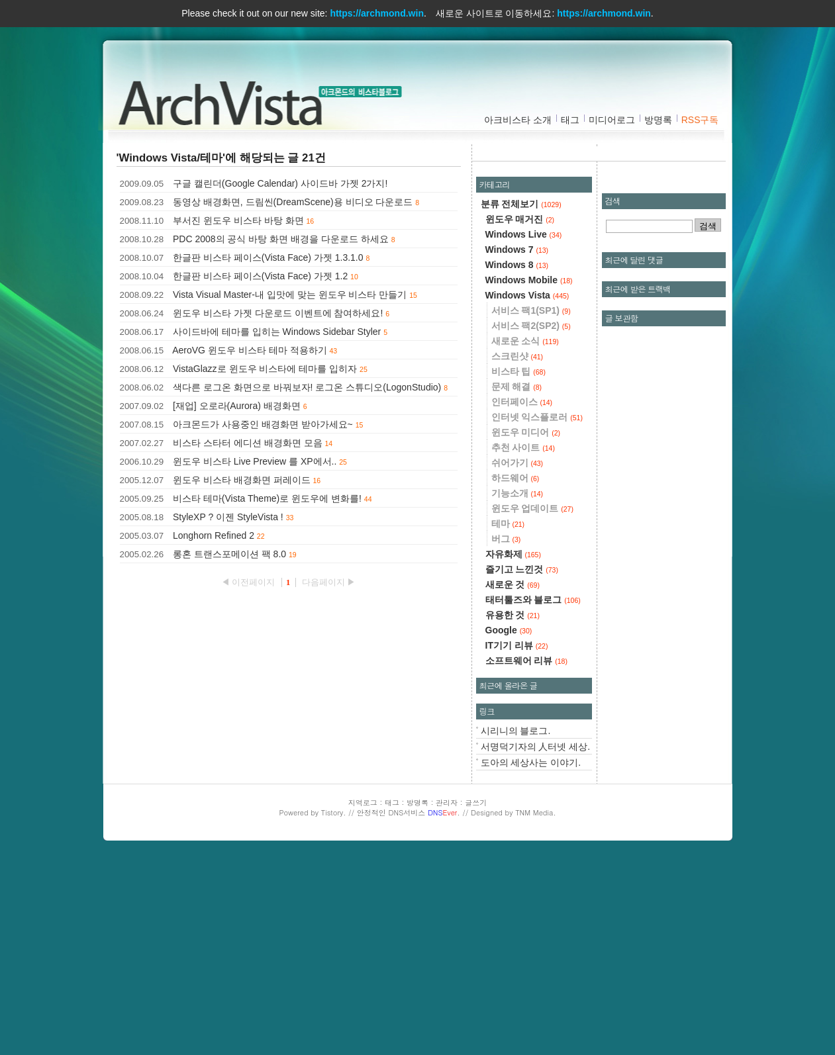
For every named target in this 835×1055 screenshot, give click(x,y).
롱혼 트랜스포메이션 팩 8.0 (229, 554)
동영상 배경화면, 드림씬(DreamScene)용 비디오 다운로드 (293, 202)
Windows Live (523, 429)
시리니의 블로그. (516, 925)
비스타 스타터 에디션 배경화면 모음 (247, 442)
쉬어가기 (517, 657)
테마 (508, 718)
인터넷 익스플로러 (537, 611)
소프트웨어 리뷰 (526, 855)
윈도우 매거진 (520, 413)
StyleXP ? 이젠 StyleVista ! (228, 517)
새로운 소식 (525, 535)
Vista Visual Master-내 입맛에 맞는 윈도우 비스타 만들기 (290, 294)
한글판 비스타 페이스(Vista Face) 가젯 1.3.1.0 (268, 257)
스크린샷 (517, 550)
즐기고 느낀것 (521, 763)
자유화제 (513, 748)
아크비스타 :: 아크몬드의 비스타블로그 (225, 100)
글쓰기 (476, 997)
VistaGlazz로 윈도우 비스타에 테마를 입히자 (265, 368)
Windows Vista (527, 489)
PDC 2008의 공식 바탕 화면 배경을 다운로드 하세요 (281, 239)
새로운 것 (512, 779)
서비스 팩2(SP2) (531, 520)
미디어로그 (612, 120)
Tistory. (333, 1007)
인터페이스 (522, 596)
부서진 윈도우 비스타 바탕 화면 (238, 220)
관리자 (447, 997)
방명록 (658, 120)
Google (508, 824)
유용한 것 (512, 809)
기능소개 (517, 687)
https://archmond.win (377, 13)
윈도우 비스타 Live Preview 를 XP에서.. (254, 461)
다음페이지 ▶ (329, 582)
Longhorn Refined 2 (213, 535)
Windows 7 (517, 444)
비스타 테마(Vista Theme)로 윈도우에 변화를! (267, 498)
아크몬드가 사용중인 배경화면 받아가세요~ (263, 424)
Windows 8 (517, 459)
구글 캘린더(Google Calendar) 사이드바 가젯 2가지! (280, 183)
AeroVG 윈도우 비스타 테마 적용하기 (249, 350)
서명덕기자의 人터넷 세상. (536, 941)
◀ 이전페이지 (249, 582)
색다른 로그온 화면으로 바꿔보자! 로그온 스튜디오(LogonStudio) (307, 387)
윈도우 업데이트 (532, 703)
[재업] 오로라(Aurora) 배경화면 (237, 405)
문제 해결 (516, 581)
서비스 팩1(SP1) (531, 505)
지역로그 (362, 997)
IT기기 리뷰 (516, 840)
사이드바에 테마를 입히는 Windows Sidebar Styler (277, 331)
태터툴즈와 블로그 (533, 794)
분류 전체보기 (521, 398)
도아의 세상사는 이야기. (531, 957)
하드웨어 (515, 672)
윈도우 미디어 (526, 626)
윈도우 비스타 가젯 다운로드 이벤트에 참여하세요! (278, 313)
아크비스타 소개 (518, 120)
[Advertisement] (602, 248)
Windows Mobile (529, 474)
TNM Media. (535, 1007)
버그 (506, 733)
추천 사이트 (523, 642)
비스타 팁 (518, 566)
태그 (570, 120)
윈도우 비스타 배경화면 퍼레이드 (242, 480)
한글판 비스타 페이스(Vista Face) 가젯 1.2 (260, 276)
